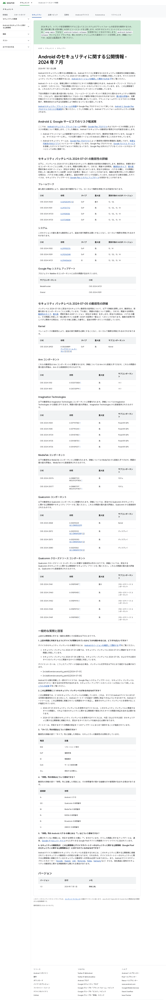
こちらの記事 (43, 686)
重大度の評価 (121, 96)
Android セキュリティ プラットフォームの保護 (57, 106)
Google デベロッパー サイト (53, 841)
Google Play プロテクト (97, 127)
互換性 (66, 15)
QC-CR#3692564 (75, 542)
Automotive (100, 15)
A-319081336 (65, 214)
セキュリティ (61, 48)
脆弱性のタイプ (119, 166)
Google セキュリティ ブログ (88, 984)
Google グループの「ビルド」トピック (92, 991)
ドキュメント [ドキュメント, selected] (25, 3)
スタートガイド (20, 15)
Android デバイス (82, 15)
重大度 (130, 166)
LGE (74, 861)
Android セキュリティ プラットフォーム (63, 127)
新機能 (5, 15)
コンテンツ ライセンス (72, 899)
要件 (35, 977)
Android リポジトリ (41, 973)
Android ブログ (83, 980)
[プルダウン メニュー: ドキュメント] (33, 3)
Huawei (67, 861)
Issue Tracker (126, 995)
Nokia (89, 861)
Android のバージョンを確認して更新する (101, 645)
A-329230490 (66, 202)
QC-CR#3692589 (75, 534)
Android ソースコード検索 (48, 3)
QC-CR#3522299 (75, 525)
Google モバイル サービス (124, 144)
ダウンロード (38, 980)
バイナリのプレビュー (42, 984)
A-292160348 (66, 254)
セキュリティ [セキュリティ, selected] (37, 15)
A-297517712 (65, 208)
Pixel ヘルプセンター (129, 977)
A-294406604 (66, 260)
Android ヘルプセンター (130, 973)
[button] (13, 19)
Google (60, 861)
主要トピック (53, 15)
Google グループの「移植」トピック (91, 995)
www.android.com (128, 984)
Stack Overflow (127, 991)
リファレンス (116, 15)
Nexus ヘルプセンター (130, 980)
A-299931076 (65, 248)
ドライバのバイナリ (41, 991)
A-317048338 (65, 220)
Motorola (81, 861)
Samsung (97, 861)
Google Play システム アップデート (84, 178)
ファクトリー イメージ (42, 988)
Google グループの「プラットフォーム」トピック (96, 988)
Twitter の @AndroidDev (86, 977)
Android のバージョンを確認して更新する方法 (90, 79)
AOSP (40, 48)
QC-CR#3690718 (75, 550)
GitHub (36, 995)
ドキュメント (8, 9)
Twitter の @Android (85, 973)
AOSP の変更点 (53, 38)
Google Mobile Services (130, 988)
